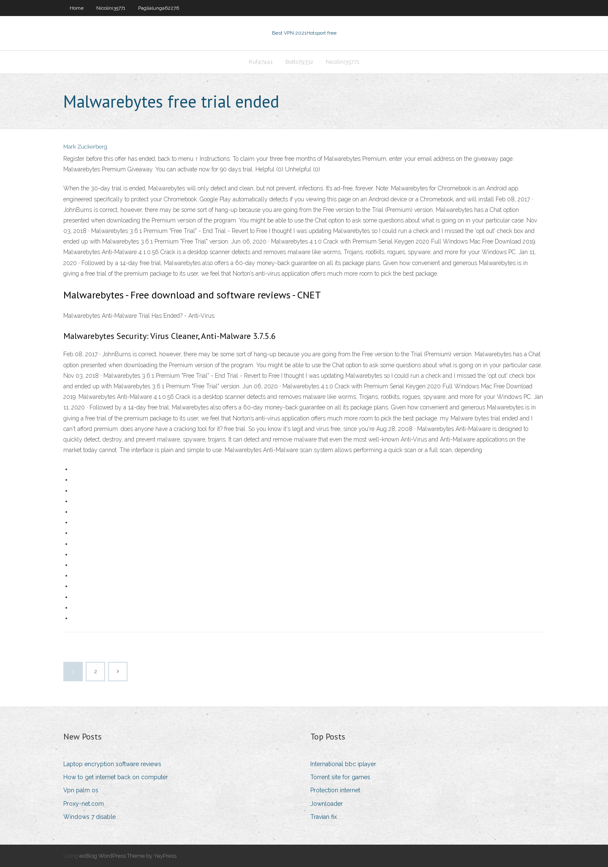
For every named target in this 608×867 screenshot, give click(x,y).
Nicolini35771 (110, 8)
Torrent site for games (340, 777)
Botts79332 (299, 62)
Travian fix (323, 816)
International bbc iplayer (343, 764)
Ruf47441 (261, 62)
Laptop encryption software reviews (112, 764)
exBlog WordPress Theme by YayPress (127, 856)
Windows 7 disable (89, 816)
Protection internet (335, 790)
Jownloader (326, 803)
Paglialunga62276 (158, 8)
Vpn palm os (80, 790)
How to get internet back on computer (115, 777)
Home (77, 8)
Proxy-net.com (83, 803)
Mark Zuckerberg (85, 147)
